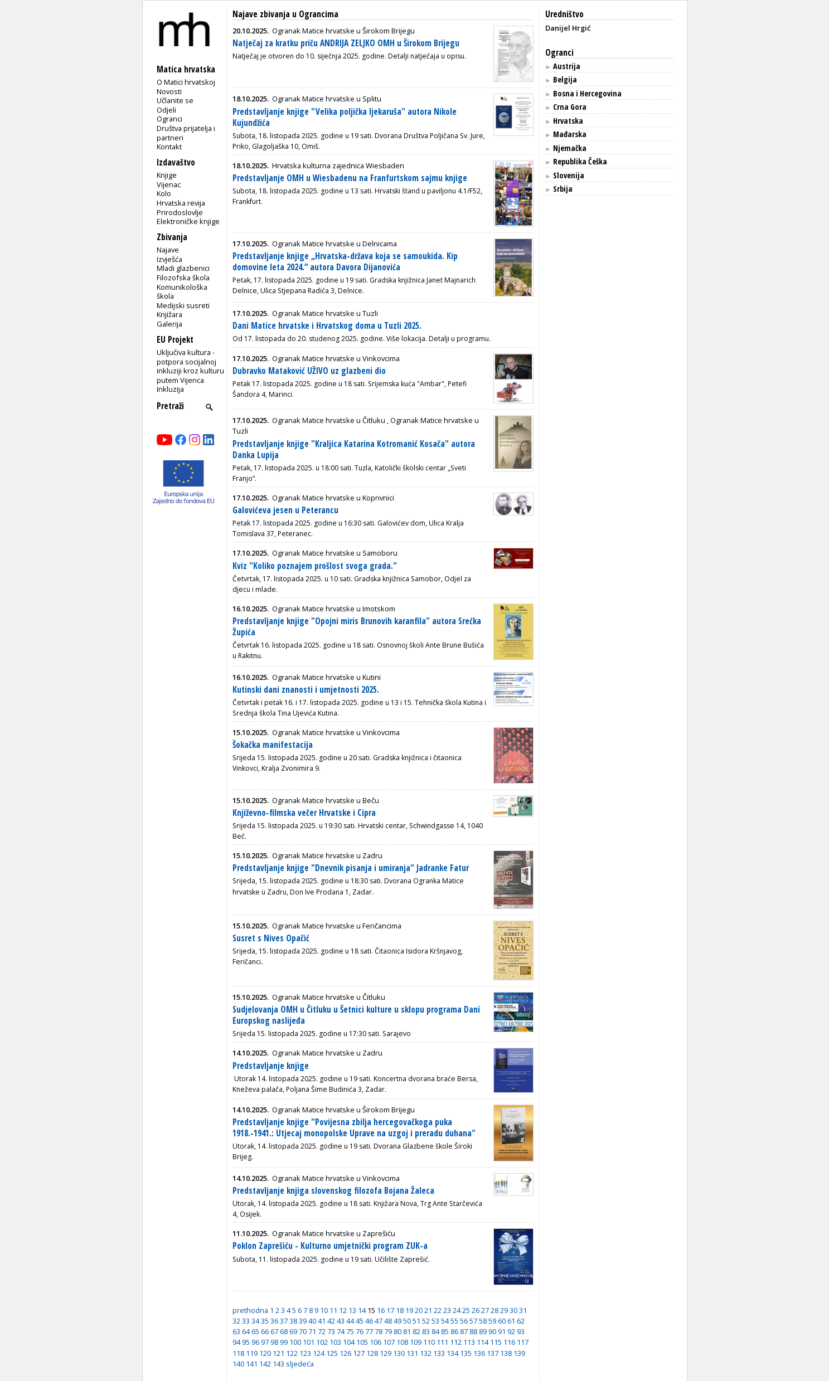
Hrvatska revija (181, 203)
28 (494, 1310)
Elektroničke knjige (188, 221)
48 (388, 1321)
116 (509, 1342)
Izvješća (169, 259)
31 (523, 1310)
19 (409, 1310)
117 (523, 1342)
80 (397, 1331)
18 (400, 1310)
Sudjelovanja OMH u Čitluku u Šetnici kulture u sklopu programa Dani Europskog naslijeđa (356, 1015)
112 (456, 1342)
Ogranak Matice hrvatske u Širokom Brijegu (343, 31)
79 (388, 1331)
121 (278, 1353)
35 (265, 1321)
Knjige (167, 175)
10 (324, 1310)
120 (265, 1353)
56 (464, 1321)
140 (238, 1364)
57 (473, 1321)
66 (265, 1331)
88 (473, 1331)
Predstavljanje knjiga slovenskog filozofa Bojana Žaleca (333, 1191)
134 (452, 1353)
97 (265, 1342)
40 (312, 1321)
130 (399, 1353)
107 (389, 1342)
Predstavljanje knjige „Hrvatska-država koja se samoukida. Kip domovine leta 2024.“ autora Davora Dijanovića (345, 261)
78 (378, 1331)
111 (442, 1342)
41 (322, 1321)
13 (352, 1310)
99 (284, 1342)
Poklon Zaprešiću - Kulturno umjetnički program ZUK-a (330, 1246)
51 (416, 1321)
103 (335, 1342)
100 (295, 1342)
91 (502, 1331)
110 (429, 1342)
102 (322, 1342)
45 (359, 1321)
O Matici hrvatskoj (186, 82)
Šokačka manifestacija (272, 745)
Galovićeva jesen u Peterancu (285, 510)
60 (502, 1321)
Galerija (169, 324)
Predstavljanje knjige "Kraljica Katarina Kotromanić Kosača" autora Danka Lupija (353, 449)
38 (293, 1321)
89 (483, 1331)
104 (349, 1342)
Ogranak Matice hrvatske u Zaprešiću (333, 1233)
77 (369, 1331)
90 (492, 1331)
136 (479, 1353)
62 (521, 1321)
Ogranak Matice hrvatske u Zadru (327, 855)
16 (381, 1310)
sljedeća (300, 1364)
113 (469, 1342)
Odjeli (166, 110)
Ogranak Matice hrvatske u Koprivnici (333, 498)
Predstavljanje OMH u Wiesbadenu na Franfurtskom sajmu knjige (349, 178)
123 (305, 1353)
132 (426, 1353)
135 (466, 1353)
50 (407, 1321)
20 (419, 1310)
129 (385, 1353)
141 (252, 1364)
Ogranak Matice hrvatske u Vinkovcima (336, 358)
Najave (168, 250)
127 (359, 1353)
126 (345, 1353)
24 (456, 1310)
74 (341, 1331)
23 (447, 1310)
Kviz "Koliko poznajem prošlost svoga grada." (314, 566)
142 (265, 1364)
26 (475, 1310)
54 (445, 1321)
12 (343, 1310)
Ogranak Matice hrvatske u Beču (325, 800)
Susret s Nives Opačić (270, 938)
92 (511, 1331)
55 (454, 1321)
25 (466, 1310)
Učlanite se (175, 100)
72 (322, 1331)
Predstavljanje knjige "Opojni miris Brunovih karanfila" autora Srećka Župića (356, 626)
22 (438, 1310)
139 (519, 1353)
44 (350, 1321)
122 (292, 1353)
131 (412, 1353)
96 (255, 1342)
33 (246, 1321)
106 (375, 1342)
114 (482, 1342)
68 (284, 1331)
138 (506, 1353)
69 (293, 1331)
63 (236, 1331)
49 (397, 1321)
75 (350, 1331)
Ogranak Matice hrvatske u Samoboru (334, 553)
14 (362, 1310)
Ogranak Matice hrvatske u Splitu (326, 99)
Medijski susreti (183, 305)
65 (255, 1331)
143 (278, 1364)
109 (415, 1342)
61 (511, 1321)
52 (426, 1321)
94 (236, 1342)
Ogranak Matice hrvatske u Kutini (326, 677)
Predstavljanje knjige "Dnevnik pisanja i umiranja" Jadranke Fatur (350, 868)
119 (252, 1353)
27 (485, 1310)
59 (492, 1321)
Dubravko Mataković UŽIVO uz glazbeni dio (309, 371)
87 (464, 1331)
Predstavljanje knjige (270, 1066)
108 (402, 1342)
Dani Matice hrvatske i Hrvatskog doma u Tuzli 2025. (326, 326)
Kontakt (169, 147)
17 (390, 1310)
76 (359, 1331)
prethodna (250, 1310)
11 (333, 1310)
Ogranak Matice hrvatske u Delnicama (334, 244)
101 (308, 1342)
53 (435, 1321)
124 (318, 1353)
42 (331, 1321)
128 (372, 1353)
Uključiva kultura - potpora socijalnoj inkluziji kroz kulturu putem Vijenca (190, 366)
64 (246, 1331)
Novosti (169, 91)
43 (341, 1321)
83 (426, 1331)
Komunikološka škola (182, 292)
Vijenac (169, 184)
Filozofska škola (183, 278)
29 (504, 1310)
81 (407, 1331)
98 (274, 1342)
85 (445, 1331)
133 (439, 1353)
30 (513, 1310)
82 (416, 1331)
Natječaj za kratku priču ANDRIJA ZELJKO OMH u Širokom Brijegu (345, 43)
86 (454, 1331)
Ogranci (169, 119)
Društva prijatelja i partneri (186, 133)
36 (274, 1321)
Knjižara (169, 314)
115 (496, 1342)
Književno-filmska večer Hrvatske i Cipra (304, 813)
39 (303, 1321)
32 (236, 1321)
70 (303, 1331)
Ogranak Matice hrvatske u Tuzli (325, 313)
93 (521, 1331)
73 (331, 1331)
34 (255, 1321)
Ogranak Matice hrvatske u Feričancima (336, 926)
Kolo (164, 193)
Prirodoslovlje (180, 212)
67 (274, 1331)
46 (369, 1321)
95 (246, 1342)
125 (332, 1353)
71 (312, 1331)
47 (378, 1321)
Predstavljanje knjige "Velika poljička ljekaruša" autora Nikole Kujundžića (344, 117)
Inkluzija (170, 389)
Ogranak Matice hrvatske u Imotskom (333, 609)
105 (362, 1342)
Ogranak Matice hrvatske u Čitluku (328, 420)
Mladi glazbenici (183, 268)
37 (284, 1321)
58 (483, 1321)
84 (435, 1331)
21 (428, 1310)
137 (492, 1353)
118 (238, 1353)
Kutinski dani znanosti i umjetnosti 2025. (305, 690)
